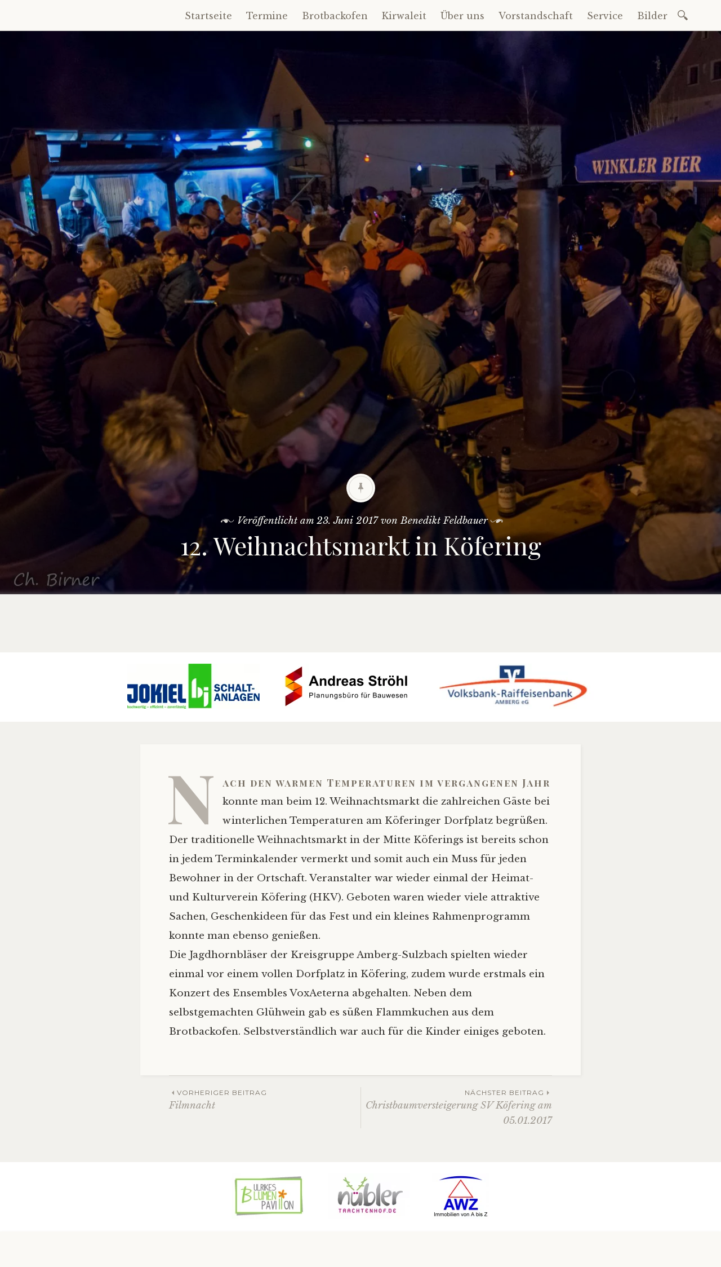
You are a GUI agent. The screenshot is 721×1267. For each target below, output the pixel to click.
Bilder (652, 15)
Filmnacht (264, 1099)
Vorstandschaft (536, 15)
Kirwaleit (404, 15)
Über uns (462, 15)
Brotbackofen (335, 15)
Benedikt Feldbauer (444, 521)
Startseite (208, 15)
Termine (267, 15)
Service (605, 15)
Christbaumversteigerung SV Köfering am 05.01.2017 (456, 1107)
